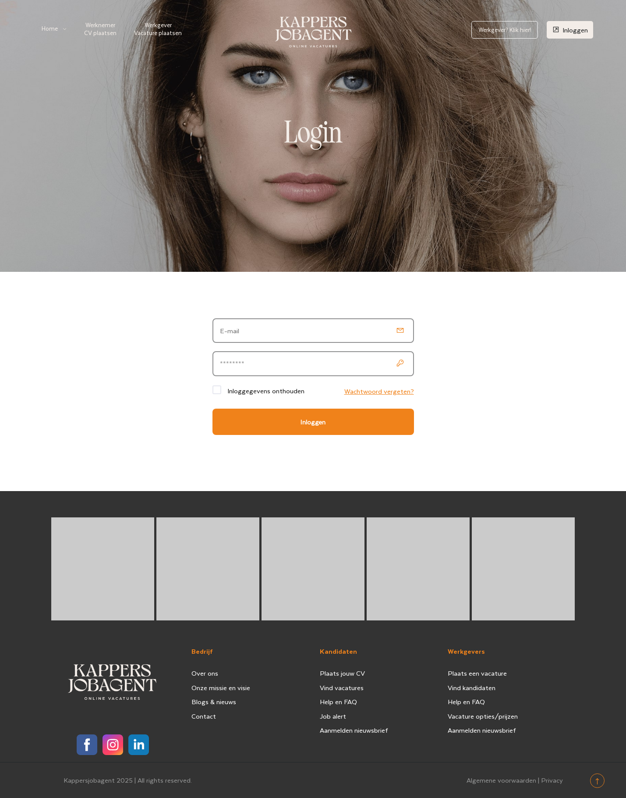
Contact (203, 716)
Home (50, 28)
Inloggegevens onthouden (265, 390)
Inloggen (570, 29)
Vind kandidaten (471, 687)
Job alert (333, 716)
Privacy (552, 780)
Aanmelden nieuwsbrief (354, 730)
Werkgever (158, 28)
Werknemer (100, 28)
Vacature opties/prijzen (483, 716)
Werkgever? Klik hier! (504, 29)
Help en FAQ (338, 701)
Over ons (204, 673)
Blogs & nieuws (213, 701)
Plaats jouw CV (342, 673)
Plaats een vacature (477, 673)
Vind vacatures (342, 687)
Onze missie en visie (220, 687)
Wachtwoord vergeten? (379, 391)
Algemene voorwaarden (501, 780)
